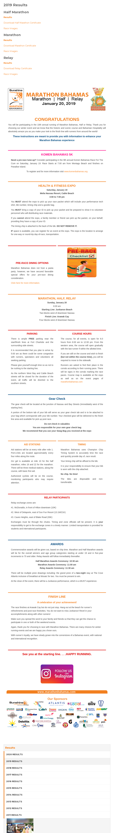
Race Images (11, 28)
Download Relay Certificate (18, 68)
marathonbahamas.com (72, 382)
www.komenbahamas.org (75, 171)
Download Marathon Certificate (20, 45)
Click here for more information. (25, 283)
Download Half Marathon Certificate (22, 22)
